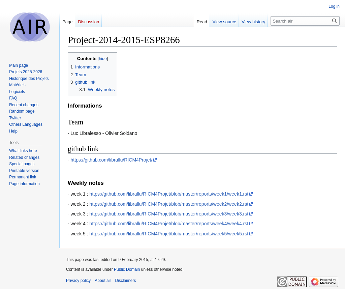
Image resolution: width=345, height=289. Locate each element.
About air (103, 280)
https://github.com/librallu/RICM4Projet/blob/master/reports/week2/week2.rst (169, 204)
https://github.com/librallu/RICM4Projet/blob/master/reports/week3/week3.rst (169, 213)
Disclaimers (125, 280)
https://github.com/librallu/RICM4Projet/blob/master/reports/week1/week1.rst (169, 194)
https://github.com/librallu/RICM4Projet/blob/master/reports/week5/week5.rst (169, 233)
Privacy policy (78, 280)
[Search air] (305, 21)
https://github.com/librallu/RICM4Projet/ (112, 160)
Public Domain (127, 269)
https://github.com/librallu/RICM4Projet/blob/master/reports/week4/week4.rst (169, 223)
